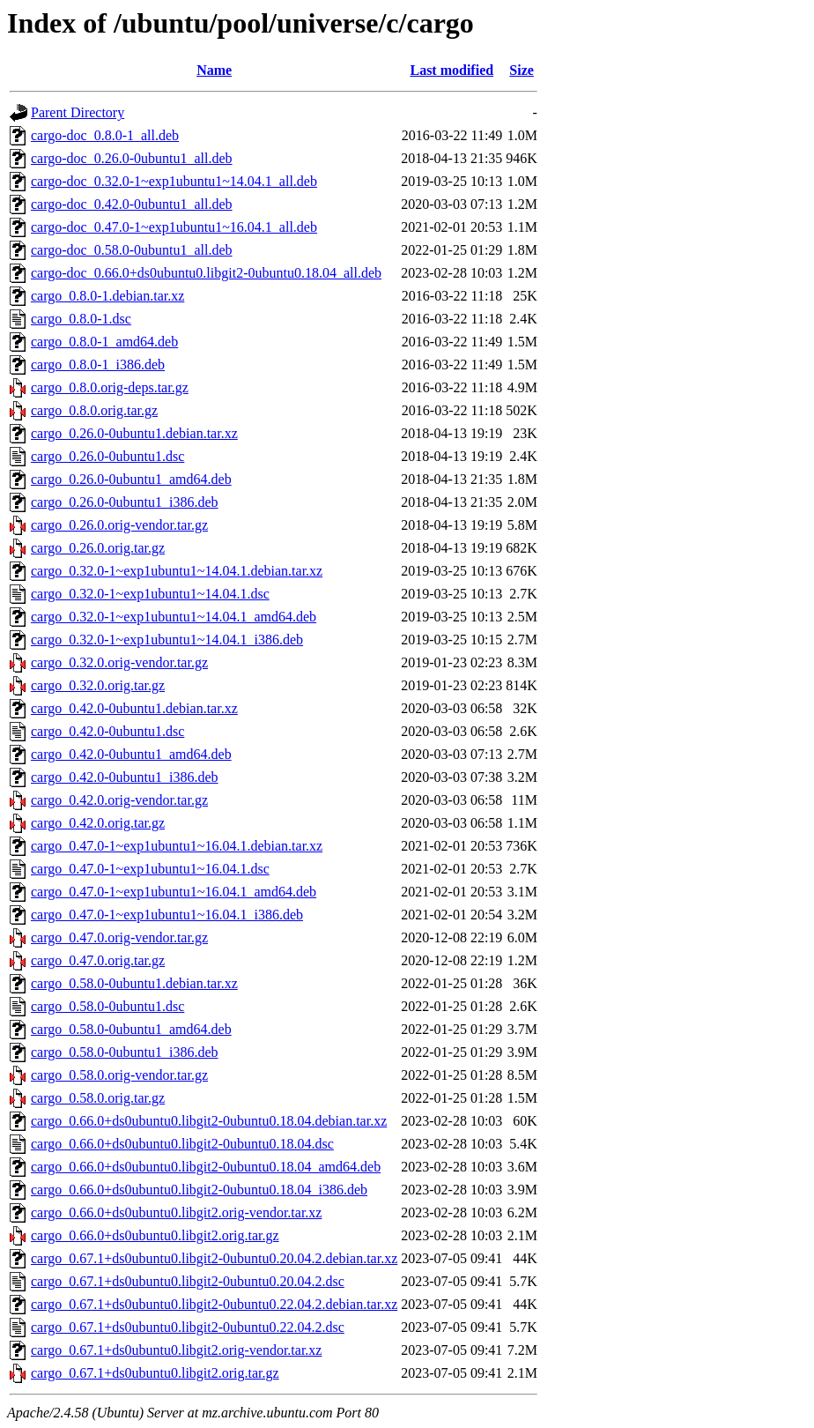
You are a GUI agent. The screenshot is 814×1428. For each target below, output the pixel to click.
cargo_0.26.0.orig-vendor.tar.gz (119, 524)
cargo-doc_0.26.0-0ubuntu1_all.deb (132, 158)
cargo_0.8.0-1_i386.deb (98, 364)
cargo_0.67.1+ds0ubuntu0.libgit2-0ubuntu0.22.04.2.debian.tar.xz (214, 1304)
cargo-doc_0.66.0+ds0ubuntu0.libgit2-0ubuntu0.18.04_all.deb (206, 272)
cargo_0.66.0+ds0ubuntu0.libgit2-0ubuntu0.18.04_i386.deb (199, 1189)
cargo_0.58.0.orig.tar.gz (98, 1097)
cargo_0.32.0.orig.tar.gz (98, 685)
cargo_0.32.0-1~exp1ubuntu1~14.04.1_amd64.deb (173, 616)
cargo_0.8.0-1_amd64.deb (104, 341)
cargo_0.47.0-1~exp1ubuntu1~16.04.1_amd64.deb (173, 891)
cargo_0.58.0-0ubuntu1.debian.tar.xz (134, 983)
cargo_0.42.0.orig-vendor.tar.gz (119, 799)
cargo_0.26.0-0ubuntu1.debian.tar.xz (134, 433)
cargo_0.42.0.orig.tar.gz (98, 822)
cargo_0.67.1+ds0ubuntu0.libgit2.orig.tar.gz (155, 1372)
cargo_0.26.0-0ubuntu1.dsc (107, 456)
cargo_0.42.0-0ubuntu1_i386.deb (124, 777)
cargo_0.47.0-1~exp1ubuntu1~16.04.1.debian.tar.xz (176, 845)
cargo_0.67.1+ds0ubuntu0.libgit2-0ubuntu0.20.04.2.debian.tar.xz (214, 1258)
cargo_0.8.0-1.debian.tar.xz (107, 295)
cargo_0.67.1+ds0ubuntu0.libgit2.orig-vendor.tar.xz (176, 1349)
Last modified (451, 70)
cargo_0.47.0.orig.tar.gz (98, 960)
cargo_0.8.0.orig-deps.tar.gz (110, 387)
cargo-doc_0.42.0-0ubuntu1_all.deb (132, 204)
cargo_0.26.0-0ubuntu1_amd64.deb (131, 479)
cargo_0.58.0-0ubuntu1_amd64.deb (131, 1029)
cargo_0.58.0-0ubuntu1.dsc (107, 1006)
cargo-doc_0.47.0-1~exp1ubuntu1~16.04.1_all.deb (174, 226)
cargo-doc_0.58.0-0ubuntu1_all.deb (132, 249)
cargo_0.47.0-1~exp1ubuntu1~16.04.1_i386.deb (167, 914)
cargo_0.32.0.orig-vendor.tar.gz (119, 662)
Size (521, 70)
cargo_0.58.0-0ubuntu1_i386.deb (124, 1052)
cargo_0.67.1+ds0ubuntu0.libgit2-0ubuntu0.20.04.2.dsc (187, 1281)
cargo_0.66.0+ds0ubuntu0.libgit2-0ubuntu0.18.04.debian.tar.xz (209, 1120)
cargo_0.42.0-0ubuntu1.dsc (107, 731)
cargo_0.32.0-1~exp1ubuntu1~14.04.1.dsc (150, 593)
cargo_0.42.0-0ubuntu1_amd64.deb (131, 754)
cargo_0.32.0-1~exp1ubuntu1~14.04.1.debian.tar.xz (176, 570)
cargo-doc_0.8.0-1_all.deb (105, 135)
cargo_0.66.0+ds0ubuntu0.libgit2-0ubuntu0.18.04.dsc (182, 1143)
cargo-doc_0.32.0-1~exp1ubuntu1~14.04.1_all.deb (174, 181)
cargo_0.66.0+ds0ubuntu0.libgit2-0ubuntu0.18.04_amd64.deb (206, 1166)
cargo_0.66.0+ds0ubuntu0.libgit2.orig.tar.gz (155, 1235)
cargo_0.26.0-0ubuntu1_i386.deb (124, 502)
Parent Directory (77, 112)
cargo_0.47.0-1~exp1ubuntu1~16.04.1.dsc (150, 868)
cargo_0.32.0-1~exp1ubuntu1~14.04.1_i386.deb (167, 639)
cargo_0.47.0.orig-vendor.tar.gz (119, 937)
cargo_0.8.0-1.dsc (81, 318)
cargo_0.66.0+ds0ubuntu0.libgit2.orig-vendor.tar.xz (176, 1212)
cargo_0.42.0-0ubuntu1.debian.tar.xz (134, 708)
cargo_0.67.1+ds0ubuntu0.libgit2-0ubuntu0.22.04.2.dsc (187, 1327)
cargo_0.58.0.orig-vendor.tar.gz (119, 1074)
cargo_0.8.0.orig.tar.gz (94, 410)
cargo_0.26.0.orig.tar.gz (98, 547)
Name (214, 70)
